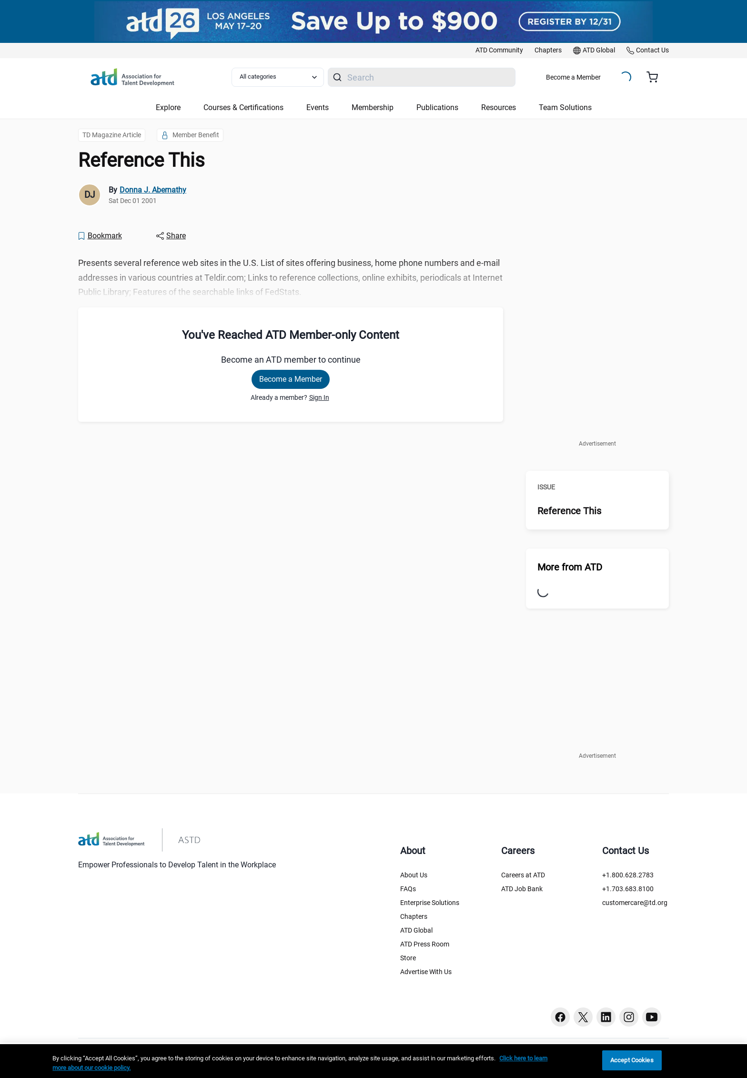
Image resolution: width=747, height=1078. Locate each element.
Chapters (413, 916)
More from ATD (569, 567)
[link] (499, 50)
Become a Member (573, 77)
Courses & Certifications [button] (243, 107)
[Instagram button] (628, 1017)
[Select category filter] (278, 77)
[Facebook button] (560, 1017)
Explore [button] (168, 107)
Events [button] (317, 107)
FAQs (408, 889)
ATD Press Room (424, 944)
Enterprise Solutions (429, 902)
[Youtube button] (651, 1017)
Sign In (319, 397)
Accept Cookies (632, 1060)
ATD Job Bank (522, 889)
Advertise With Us (426, 972)
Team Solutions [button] (565, 107)
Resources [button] (498, 107)
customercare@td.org (634, 902)
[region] (373, 1061)
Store (408, 958)
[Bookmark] (100, 235)
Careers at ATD (523, 875)
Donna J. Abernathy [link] (153, 189)
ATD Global (416, 930)
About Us (413, 875)
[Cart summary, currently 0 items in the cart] (656, 77)
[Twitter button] (583, 1017)
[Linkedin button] (606, 1017)
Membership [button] (373, 107)
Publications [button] (437, 107)
